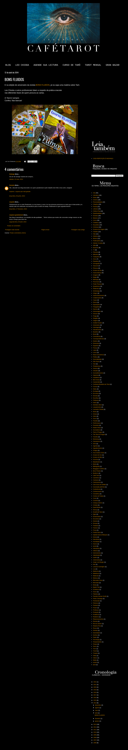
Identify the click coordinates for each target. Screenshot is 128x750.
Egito (94, 514)
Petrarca (95, 603)
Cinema (95, 200)
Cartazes (95, 480)
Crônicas (95, 227)
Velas (94, 655)
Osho (94, 416)
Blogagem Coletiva (98, 468)
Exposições (96, 304)
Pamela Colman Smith (99, 596)
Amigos (95, 450)
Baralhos (95, 332)
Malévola (95, 576)
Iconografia (96, 263)
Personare (96, 282)
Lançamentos (97, 407)
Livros (95, 220)
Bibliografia (96, 466)
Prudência (96, 614)
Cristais (95, 505)
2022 (95, 682)
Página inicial (45, 229)
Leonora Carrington (99, 566)
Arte (94, 193)
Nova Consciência (98, 354)
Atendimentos (97, 329)
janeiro (97, 721)
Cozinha (95, 500)
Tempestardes (97, 642)
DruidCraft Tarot (98, 512)
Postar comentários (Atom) (18, 233)
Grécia (95, 537)
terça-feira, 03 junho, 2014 (17, 196)
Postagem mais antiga (78, 229)
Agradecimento (97, 448)
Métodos (95, 254)
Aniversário (96, 325)
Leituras (95, 209)
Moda (94, 585)
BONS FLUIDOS (43, 85)
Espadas (95, 261)
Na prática (96, 225)
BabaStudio (96, 462)
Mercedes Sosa (97, 580)
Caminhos (96, 478)
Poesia (95, 206)
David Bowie (96, 507)
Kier (94, 564)
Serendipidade (97, 359)
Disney (95, 509)
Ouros (95, 418)
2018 (95, 692)
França (95, 348)
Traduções (96, 256)
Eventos (95, 215)
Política (95, 357)
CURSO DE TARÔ (71, 65)
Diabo (95, 389)
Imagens (95, 275)
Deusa (95, 302)
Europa (95, 523)
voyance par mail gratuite (22, 191)
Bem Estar (96, 380)
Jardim (95, 557)
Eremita (95, 396)
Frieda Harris (97, 532)
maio (96, 710)
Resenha (95, 247)
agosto (97, 707)
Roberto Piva (97, 626)
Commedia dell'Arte (99, 487)
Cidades (95, 231)
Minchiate (96, 582)
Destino (95, 341)
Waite (94, 660)
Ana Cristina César (98, 452)
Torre (94, 648)
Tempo (95, 644)
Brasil (94, 334)
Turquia (95, 653)
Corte (94, 498)
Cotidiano (96, 222)
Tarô (94, 364)
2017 (95, 695)
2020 (95, 687)
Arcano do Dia (97, 270)
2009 (95, 735)
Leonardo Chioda (98, 409)
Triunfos (95, 437)
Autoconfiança (97, 272)
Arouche (95, 459)
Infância (95, 550)
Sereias (95, 630)
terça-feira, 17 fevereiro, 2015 (18, 209)
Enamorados (97, 516)
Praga (95, 316)
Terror (95, 646)
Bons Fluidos (97, 471)
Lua (94, 569)
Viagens (95, 320)
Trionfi (95, 651)
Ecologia (95, 391)
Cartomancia (97, 482)
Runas (95, 628)
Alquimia (95, 375)
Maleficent (96, 573)
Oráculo (95, 313)
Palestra (95, 594)
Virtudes (95, 370)
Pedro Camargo (98, 598)
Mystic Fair (96, 587)
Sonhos (95, 635)
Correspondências (98, 338)
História (95, 236)
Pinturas (95, 268)
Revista (95, 621)
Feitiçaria (95, 400)
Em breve (96, 393)
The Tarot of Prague (99, 434)
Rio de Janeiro (97, 623)
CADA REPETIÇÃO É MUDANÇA (103, 158)
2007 (95, 740)
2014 (95, 703)
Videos (95, 658)
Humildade (96, 541)
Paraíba (95, 421)
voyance (11, 191)
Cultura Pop (96, 211)
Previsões (96, 425)
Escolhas (95, 398)
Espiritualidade (97, 213)
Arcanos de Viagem (99, 229)
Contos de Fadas (98, 496)
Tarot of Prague (97, 432)
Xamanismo (96, 441)
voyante (11, 202)
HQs (94, 234)
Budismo (95, 473)
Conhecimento (97, 491)
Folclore (95, 528)
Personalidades (97, 202)
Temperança (96, 366)
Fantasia (95, 525)
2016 (95, 697)
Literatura (96, 195)
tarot (94, 664)
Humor (95, 544)
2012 (95, 727)
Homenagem (97, 311)
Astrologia (96, 327)
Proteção (95, 612)
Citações (95, 204)
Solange (12, 174)
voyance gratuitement (16, 215)
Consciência (96, 336)
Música (95, 238)
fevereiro (98, 718)
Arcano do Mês (97, 457)
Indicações (96, 548)
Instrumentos (97, 553)
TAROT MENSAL (93, 65)
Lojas (94, 350)
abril (96, 713)
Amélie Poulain (97, 323)
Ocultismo (96, 589)
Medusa (95, 578)
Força (94, 530)
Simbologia (96, 291)
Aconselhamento (98, 373)
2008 (95, 737)
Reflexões (96, 288)
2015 (95, 700)
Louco (95, 352)
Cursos (95, 386)
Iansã (94, 546)
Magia (95, 277)
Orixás (95, 414)
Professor (96, 610)
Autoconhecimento (98, 295)
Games (95, 309)
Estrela (95, 521)
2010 (95, 732)
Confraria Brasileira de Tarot (101, 384)
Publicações (96, 240)
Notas (95, 197)
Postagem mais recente (12, 229)
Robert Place (97, 427)
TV (94, 250)
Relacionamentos (98, 619)
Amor (94, 259)
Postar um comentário (13, 226)
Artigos (95, 293)
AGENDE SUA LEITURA (46, 65)
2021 (95, 684)
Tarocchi (95, 266)
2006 (95, 743)
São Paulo (96, 361)
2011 (95, 729)
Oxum (95, 591)
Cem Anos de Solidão (99, 484)
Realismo (96, 617)
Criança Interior (97, 503)
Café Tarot (96, 475)
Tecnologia (96, 639)
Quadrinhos (96, 286)
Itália (94, 245)
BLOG (8, 65)
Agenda (95, 446)
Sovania (11, 185)
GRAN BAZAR (112, 65)
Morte (94, 411)
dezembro (98, 705)
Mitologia (95, 279)
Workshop (96, 439)
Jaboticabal (96, 555)
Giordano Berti (97, 405)
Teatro (95, 637)
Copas (95, 300)
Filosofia (95, 252)
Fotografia (96, 307)
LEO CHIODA (22, 65)
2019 (95, 689)
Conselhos (96, 493)
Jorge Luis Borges (98, 562)
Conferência (96, 489)
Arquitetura (96, 377)
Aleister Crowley (98, 243)
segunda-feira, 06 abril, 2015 (17, 222)
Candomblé (96, 382)
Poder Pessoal (97, 284)
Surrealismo (96, 430)
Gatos (95, 402)
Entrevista (96, 343)
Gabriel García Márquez (100, 535)
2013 (94, 443)
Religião (95, 318)
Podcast (95, 605)
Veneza (95, 368)
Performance (97, 423)
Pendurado (96, 601)
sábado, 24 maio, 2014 (16, 179)
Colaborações (97, 298)
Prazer (95, 607)
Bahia (94, 464)
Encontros (96, 519)
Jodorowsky (96, 560)
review (95, 662)
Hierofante (96, 539)
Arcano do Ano (97, 455)
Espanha (95, 345)
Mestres (95, 218)
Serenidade (96, 633)
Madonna (96, 571)
